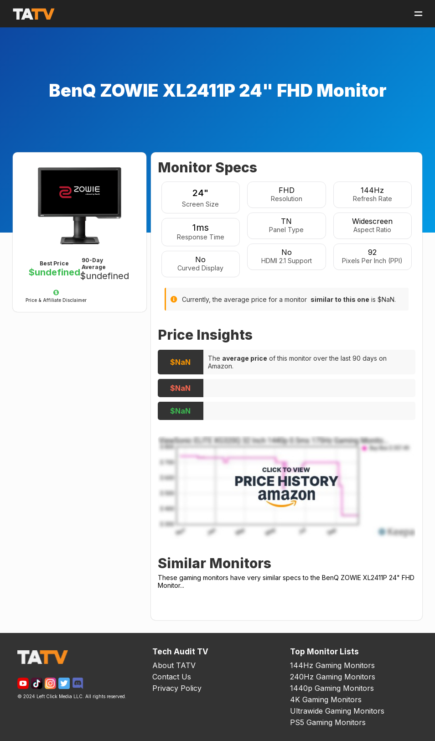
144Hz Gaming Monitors (332, 665)
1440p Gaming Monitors (332, 688)
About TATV (174, 665)
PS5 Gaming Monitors (328, 722)
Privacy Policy (177, 688)
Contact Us (171, 676)
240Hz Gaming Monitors (332, 676)
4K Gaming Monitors (326, 699)
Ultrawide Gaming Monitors (337, 710)
